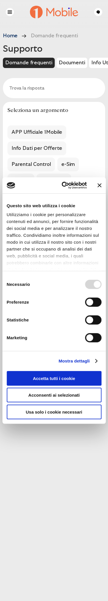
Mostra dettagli (74, 360)
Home (10, 35)
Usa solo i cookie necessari (54, 411)
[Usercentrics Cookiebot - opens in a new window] (64, 185)
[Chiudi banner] (99, 185)
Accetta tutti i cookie (54, 378)
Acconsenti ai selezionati (53, 395)
